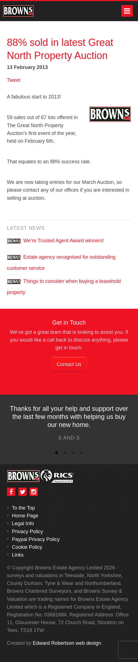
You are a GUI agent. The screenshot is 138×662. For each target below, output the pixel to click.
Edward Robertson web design (67, 643)
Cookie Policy (27, 547)
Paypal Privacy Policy (36, 539)
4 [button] (81, 454)
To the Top (23, 508)
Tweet (13, 80)
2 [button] (65, 454)
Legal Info (23, 523)
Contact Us (68, 364)
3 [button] (73, 454)
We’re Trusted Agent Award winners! (63, 240)
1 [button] (56, 454)
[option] (69, 424)
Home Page (25, 515)
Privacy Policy (27, 531)
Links (18, 555)
